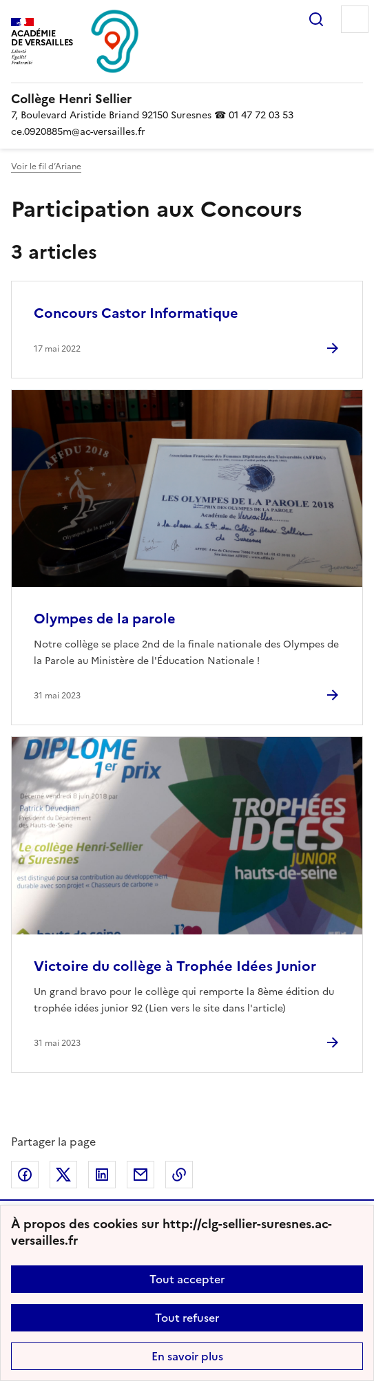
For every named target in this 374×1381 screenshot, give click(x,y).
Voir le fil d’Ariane (46, 166)
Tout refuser (187, 1317)
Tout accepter (187, 1279)
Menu (354, 19)
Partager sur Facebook (25, 1174)
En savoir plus (187, 1356)
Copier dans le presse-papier (179, 1174)
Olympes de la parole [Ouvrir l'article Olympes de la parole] (105, 618)
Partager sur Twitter (63, 1174)
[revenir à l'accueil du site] (187, 99)
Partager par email (140, 1174)
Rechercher (316, 19)
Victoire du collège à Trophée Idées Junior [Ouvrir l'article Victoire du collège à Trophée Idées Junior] (175, 966)
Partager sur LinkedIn (102, 1174)
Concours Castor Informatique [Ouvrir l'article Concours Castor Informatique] (136, 313)
